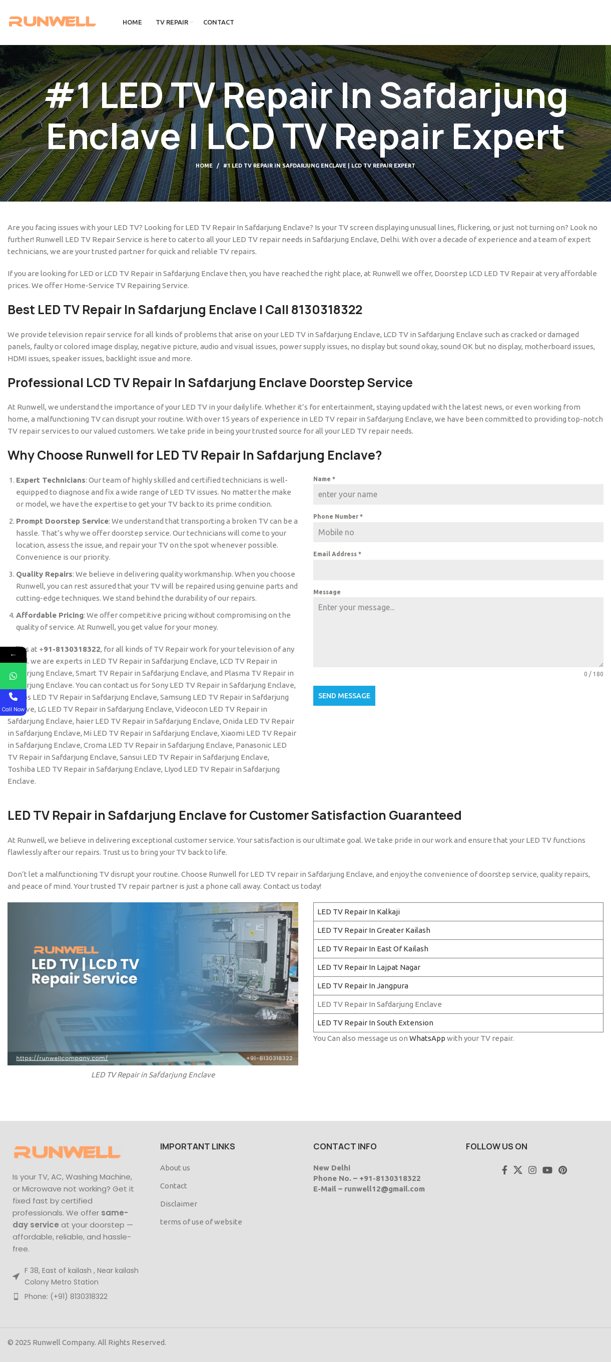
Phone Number (338, 516)
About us (175, 1167)
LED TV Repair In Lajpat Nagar (368, 967)
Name (324, 479)
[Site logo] (53, 22)
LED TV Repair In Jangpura (362, 985)
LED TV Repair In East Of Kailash (372, 948)
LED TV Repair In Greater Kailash (373, 930)
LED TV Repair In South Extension (375, 1022)
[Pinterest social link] (562, 1169)
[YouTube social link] (547, 1169)
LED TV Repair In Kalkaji (358, 911)
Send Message (344, 696)
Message (327, 592)
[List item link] (76, 1296)
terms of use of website (201, 1221)
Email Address (337, 554)
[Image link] (68, 1152)
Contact (173, 1185)
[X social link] (517, 1169)
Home (204, 166)
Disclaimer (178, 1203)
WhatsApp (427, 1038)
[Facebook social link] (504, 1169)
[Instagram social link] (532, 1169)
